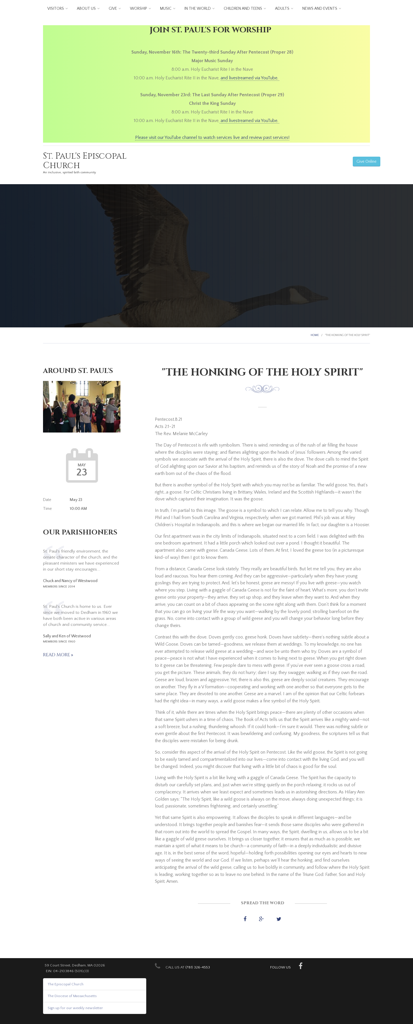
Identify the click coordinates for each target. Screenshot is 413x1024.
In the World (197, 8)
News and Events (319, 8)
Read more (57, 655)
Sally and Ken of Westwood (67, 636)
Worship (138, 8)
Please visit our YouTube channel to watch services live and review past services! (212, 137)
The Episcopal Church (65, 984)
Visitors (55, 8)
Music (166, 8)
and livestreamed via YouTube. (250, 77)
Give (113, 8)
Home (315, 335)
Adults (282, 8)
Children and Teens (243, 8)
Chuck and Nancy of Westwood (70, 581)
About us (86, 8)
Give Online (366, 161)
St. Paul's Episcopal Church (85, 160)
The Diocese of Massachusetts (72, 996)
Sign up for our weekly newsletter (75, 1008)
